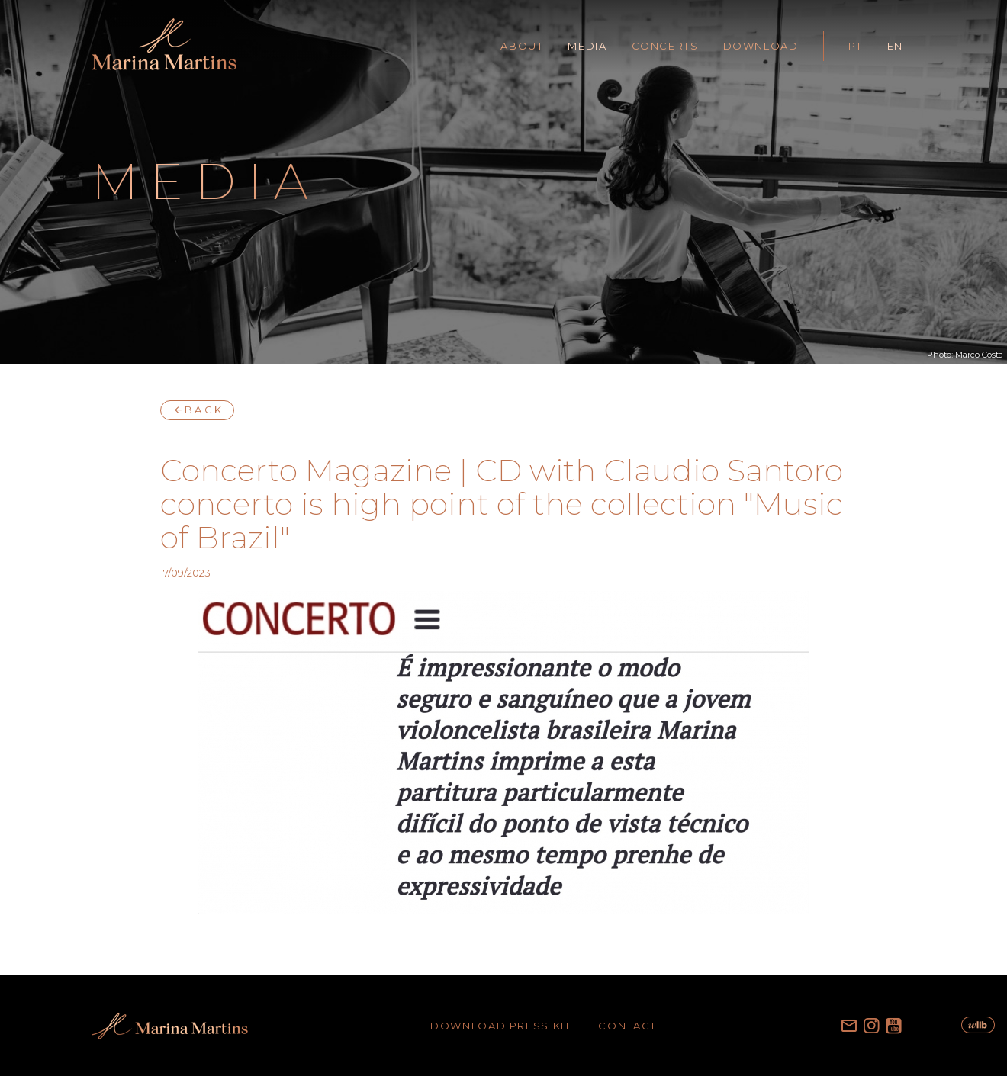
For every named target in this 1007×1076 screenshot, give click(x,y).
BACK (197, 409)
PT (855, 46)
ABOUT (521, 46)
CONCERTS (665, 46)
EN (895, 46)
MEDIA (587, 46)
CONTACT (627, 1026)
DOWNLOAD (761, 46)
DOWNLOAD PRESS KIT (500, 1026)
